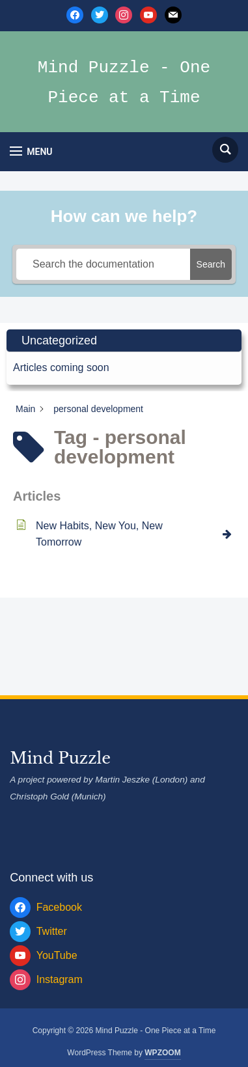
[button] (31, 151)
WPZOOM (162, 1052)
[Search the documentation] (103, 264)
